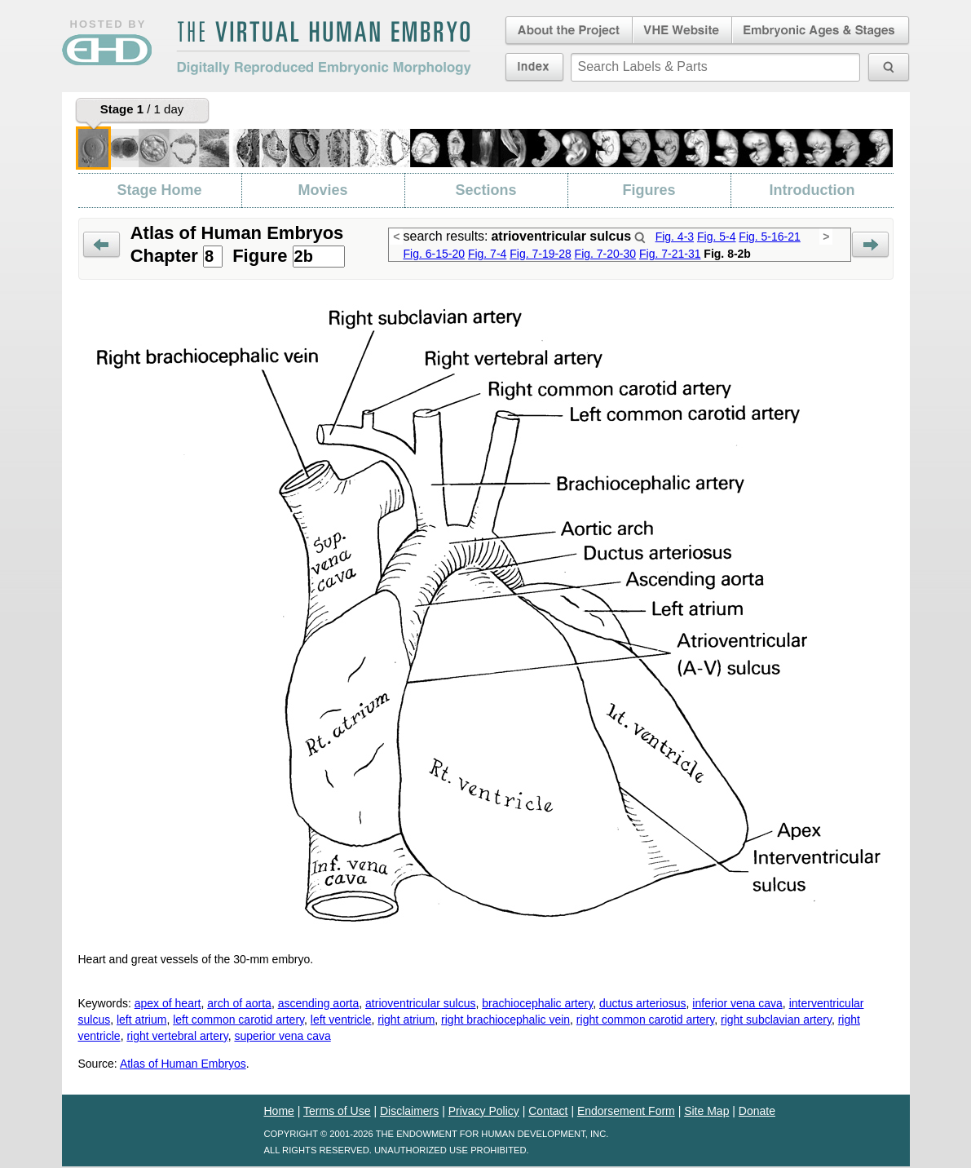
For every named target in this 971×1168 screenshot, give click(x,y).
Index (534, 67)
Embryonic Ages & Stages (821, 31)
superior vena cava (282, 1035)
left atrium (141, 1019)
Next (870, 245)
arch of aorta (239, 1003)
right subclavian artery (776, 1019)
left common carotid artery (238, 1019)
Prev (101, 245)
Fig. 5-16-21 (769, 236)
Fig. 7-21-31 (669, 253)
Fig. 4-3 (674, 236)
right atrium (406, 1019)
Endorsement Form (626, 1110)
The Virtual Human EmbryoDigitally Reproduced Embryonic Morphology (323, 48)
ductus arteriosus (642, 1003)
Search (640, 237)
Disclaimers (409, 1110)
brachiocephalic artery (537, 1003)
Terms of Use (336, 1110)
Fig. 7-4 (487, 253)
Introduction (812, 190)
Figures (648, 190)
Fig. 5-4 (716, 236)
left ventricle (341, 1019)
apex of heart (168, 1003)
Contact (547, 1110)
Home (279, 1110)
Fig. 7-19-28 (540, 253)
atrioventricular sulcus (420, 1003)
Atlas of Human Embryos (183, 1063)
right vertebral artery (176, 1035)
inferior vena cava (737, 1003)
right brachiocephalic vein (505, 1019)
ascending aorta (319, 1003)
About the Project (567, 31)
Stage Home (159, 190)
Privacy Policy (483, 1110)
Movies (322, 190)
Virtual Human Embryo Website (682, 31)
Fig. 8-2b (727, 253)
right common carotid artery (645, 1019)
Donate (757, 1110)
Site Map (706, 1110)
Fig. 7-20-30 (605, 253)
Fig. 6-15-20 (434, 253)
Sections (485, 190)
